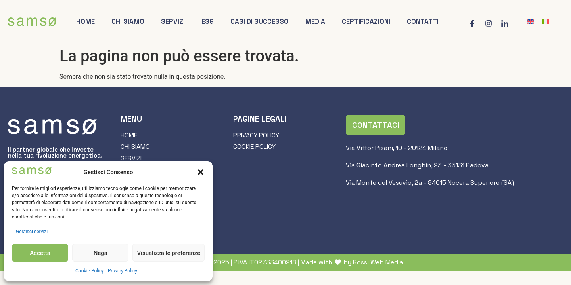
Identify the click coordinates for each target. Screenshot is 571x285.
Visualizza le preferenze (168, 252)
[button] (201, 172)
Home (85, 21)
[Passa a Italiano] (545, 22)
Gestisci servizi (32, 231)
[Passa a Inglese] (530, 22)
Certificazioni (366, 21)
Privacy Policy (122, 271)
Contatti (423, 21)
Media (315, 21)
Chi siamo (127, 21)
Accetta (40, 252)
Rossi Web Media (378, 262)
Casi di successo (259, 21)
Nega (100, 252)
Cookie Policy (89, 271)
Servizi (173, 21)
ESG (207, 21)
